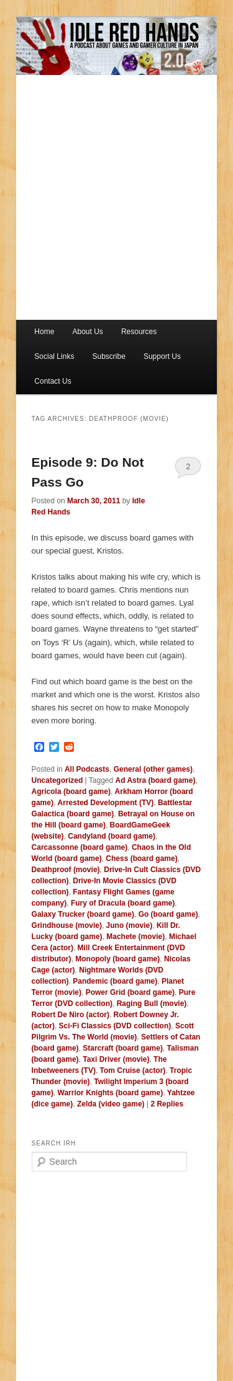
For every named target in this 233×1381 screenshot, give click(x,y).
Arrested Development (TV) (106, 802)
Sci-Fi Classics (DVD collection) (115, 1025)
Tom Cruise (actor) (133, 1070)
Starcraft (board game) (123, 1048)
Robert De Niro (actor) (70, 1014)
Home (44, 331)
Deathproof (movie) (66, 869)
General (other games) (153, 769)
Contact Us (52, 381)
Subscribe (108, 356)
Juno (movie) (129, 925)
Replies (166, 1104)
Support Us (162, 356)
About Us (87, 331)
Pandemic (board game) (115, 981)
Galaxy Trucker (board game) (83, 914)
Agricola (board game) (71, 791)
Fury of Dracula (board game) (123, 903)
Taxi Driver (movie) (116, 1059)
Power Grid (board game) (130, 992)
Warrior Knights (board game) (110, 1092)
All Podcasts (87, 769)
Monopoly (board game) (117, 959)
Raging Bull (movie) (152, 1003)
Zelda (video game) (111, 1104)
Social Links (54, 356)
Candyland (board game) (111, 836)
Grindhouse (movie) (67, 925)
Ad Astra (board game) (156, 780)
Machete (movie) (135, 936)
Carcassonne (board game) (80, 847)
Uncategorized (57, 780)
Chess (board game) (141, 858)
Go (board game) (168, 914)
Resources (139, 331)
